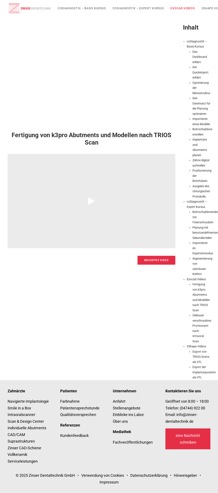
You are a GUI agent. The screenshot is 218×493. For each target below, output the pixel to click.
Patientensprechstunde (79, 408)
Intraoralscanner (21, 414)
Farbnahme (70, 401)
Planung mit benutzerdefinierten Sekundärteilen (205, 233)
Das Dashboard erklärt (199, 57)
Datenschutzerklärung (149, 475)
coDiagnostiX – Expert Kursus (138, 8)
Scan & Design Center (26, 421)
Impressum (109, 482)
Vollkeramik (17, 454)
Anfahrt (119, 401)
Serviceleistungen (23, 461)
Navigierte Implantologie (28, 401)
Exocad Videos (182, 8)
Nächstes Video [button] (156, 260)
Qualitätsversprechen (78, 414)
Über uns (120, 421)
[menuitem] (82, 8)
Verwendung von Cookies (102, 475)
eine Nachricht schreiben (188, 438)
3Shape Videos (196, 346)
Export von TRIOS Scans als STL (200, 357)
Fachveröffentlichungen (133, 442)
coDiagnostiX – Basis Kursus (82, 8)
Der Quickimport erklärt (200, 72)
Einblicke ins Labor (128, 414)
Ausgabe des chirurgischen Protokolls (201, 191)
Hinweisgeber (185, 475)
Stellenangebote (126, 408)
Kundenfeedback (74, 435)
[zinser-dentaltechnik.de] (30, 8)
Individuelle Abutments (27, 428)
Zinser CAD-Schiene (24, 448)
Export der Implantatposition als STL (204, 372)
